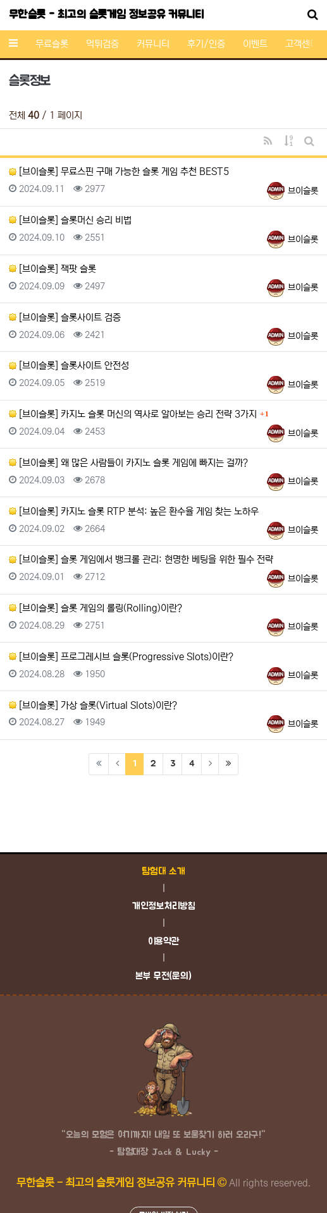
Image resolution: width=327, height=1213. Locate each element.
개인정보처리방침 (163, 906)
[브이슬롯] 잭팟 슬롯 (52, 268)
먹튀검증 (102, 44)
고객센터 (301, 44)
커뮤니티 (153, 44)
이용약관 (164, 941)
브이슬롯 (303, 191)
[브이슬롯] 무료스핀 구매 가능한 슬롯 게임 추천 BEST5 (119, 171)
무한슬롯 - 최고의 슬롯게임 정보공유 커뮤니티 (106, 15)
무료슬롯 (51, 44)
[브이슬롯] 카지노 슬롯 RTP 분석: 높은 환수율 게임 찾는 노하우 (134, 511)
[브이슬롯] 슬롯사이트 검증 (65, 317)
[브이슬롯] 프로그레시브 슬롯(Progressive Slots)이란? (121, 656)
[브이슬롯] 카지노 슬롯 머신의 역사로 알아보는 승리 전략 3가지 (133, 414)
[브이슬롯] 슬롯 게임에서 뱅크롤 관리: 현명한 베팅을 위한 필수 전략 (141, 559)
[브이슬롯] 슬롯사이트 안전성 (69, 365)
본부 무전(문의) (163, 976)
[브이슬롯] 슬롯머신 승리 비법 (70, 220)
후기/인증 (206, 44)
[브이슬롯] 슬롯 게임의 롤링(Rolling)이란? (95, 608)
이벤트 (255, 44)
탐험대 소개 (163, 871)
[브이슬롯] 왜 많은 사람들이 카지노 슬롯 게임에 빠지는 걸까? (128, 462)
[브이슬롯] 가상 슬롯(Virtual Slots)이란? (93, 705)
